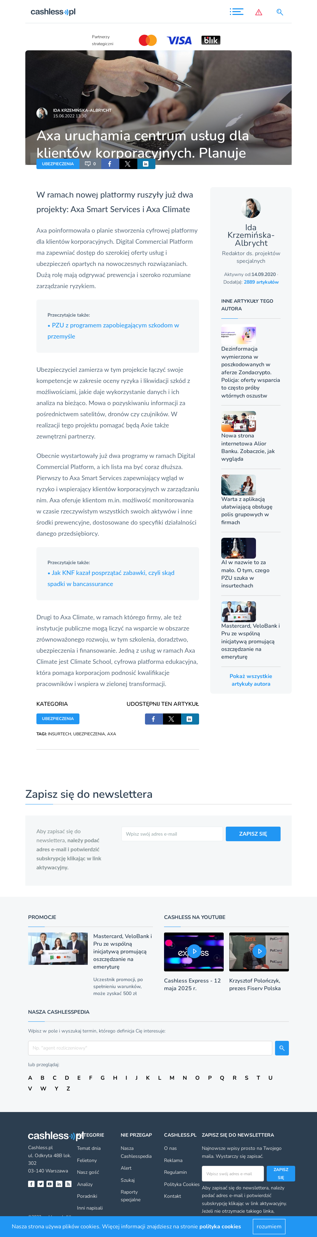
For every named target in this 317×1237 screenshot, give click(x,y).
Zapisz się (281, 1173)
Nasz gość (88, 1172)
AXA (111, 734)
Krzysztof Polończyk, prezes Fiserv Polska (255, 984)
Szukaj (128, 1180)
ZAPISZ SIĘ (253, 833)
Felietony (87, 1160)
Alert (126, 1168)
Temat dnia (89, 1148)
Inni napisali (90, 1208)
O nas (170, 1148)
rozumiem (269, 1226)
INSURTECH (59, 734)
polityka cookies (220, 1226)
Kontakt (172, 1196)
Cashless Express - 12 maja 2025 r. (192, 984)
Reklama (173, 1160)
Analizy (85, 1184)
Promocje (42, 917)
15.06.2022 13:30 (69, 116)
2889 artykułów (261, 282)
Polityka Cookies (182, 1184)
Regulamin (175, 1172)
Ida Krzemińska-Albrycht (82, 110)
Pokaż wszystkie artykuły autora (251, 680)
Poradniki (87, 1196)
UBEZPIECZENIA (58, 164)
